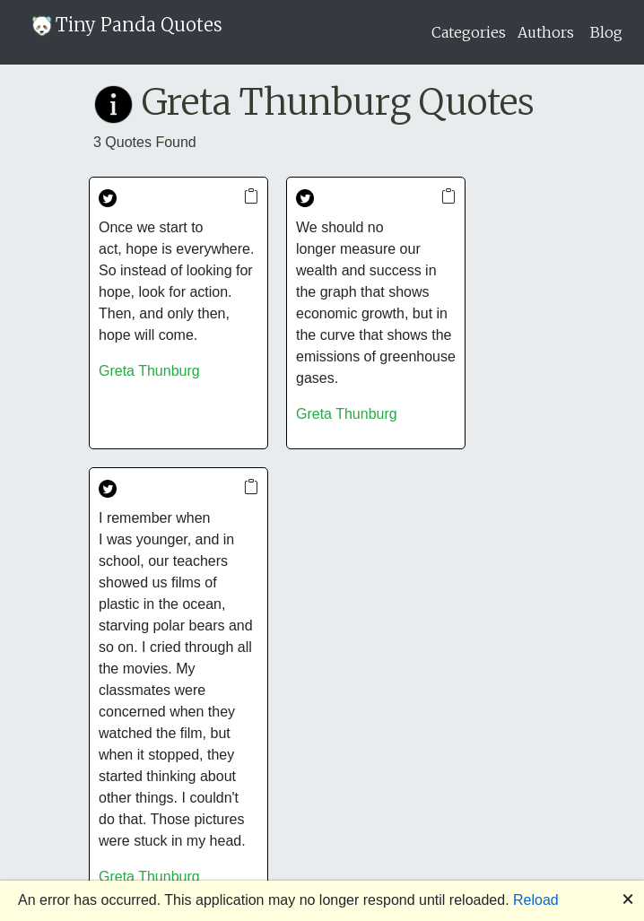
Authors (546, 32)
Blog (606, 32)
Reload (536, 900)
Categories (468, 32)
